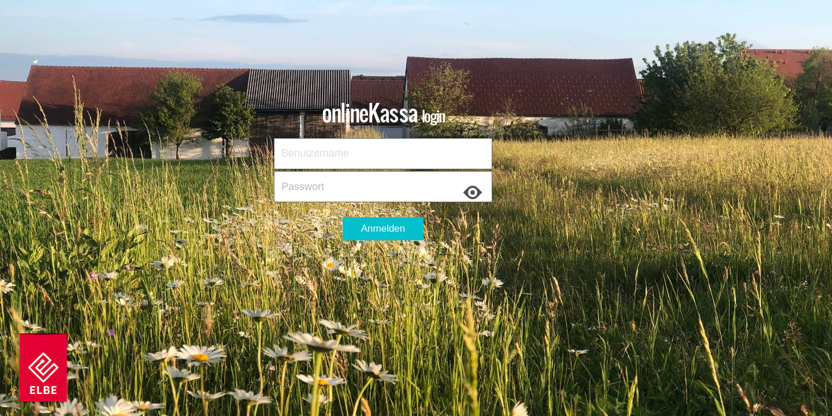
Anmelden (383, 228)
